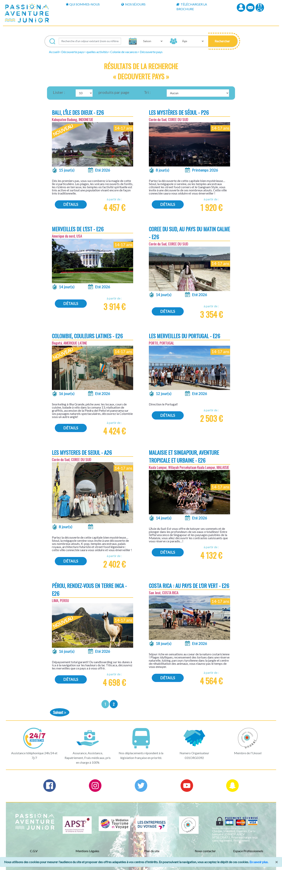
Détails (70, 204)
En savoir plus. (258, 862)
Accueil (54, 52)
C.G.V (34, 851)
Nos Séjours (133, 4)
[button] (223, 41)
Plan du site (151, 851)
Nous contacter (205, 851)
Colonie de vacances (123, 52)
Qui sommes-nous (83, 4)
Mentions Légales (87, 851)
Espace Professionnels (248, 851)
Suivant (59, 712)
